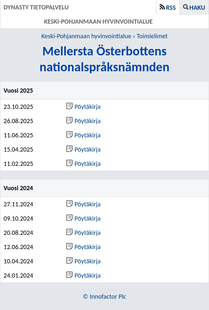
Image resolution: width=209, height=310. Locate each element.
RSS (171, 7)
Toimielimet (152, 36)
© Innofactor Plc (104, 296)
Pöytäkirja (83, 106)
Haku (197, 7)
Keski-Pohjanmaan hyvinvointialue (86, 36)
